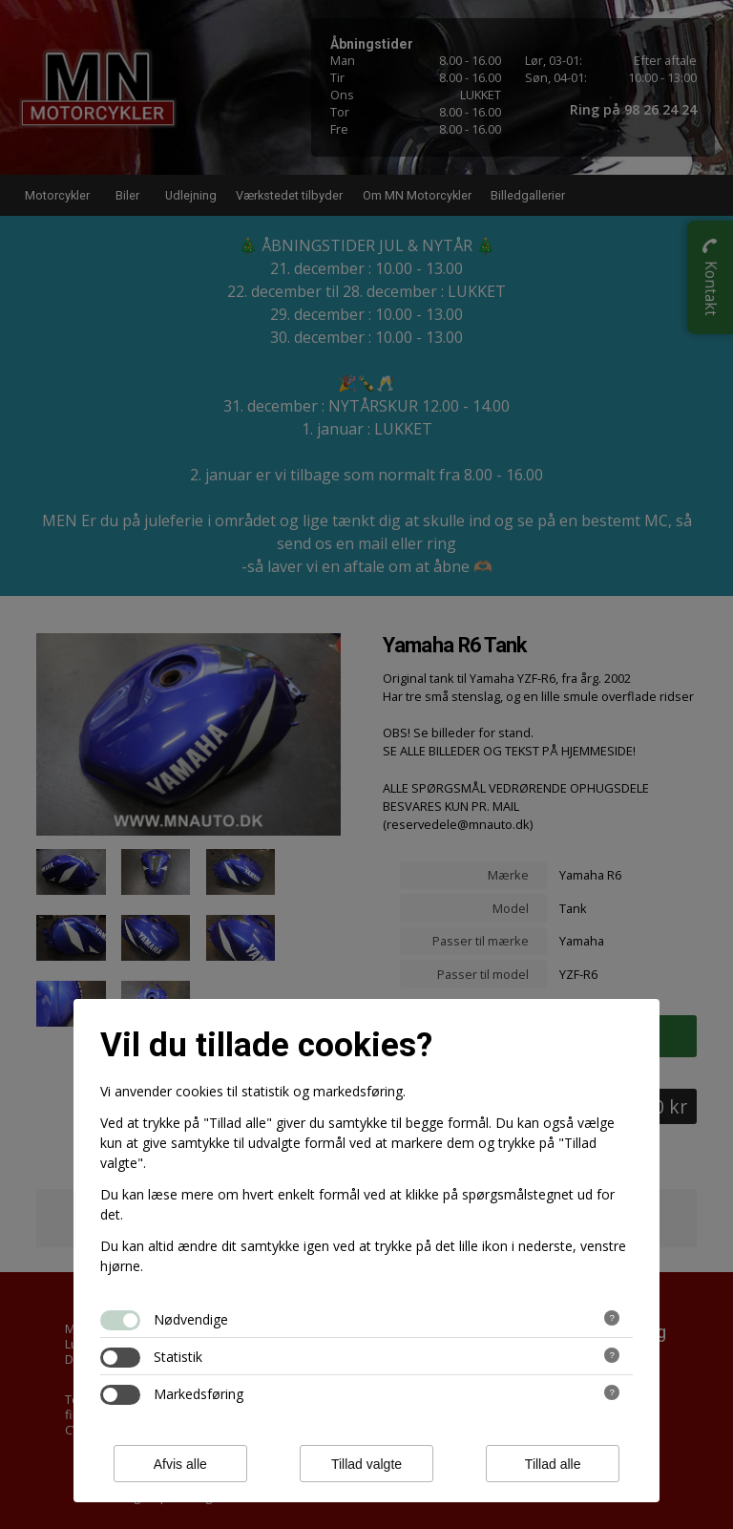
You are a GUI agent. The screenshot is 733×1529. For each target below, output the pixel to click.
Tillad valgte (366, 1464)
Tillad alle (553, 1464)
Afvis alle (180, 1464)
